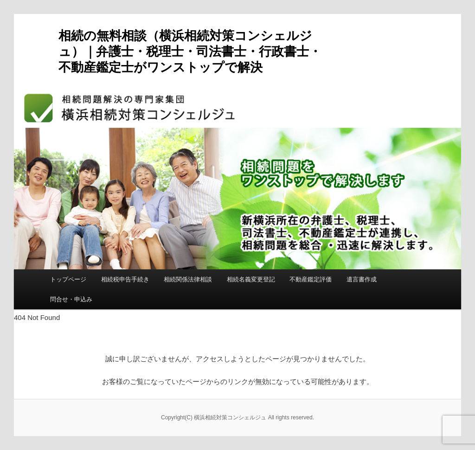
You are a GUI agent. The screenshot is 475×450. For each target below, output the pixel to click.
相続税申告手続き (125, 279)
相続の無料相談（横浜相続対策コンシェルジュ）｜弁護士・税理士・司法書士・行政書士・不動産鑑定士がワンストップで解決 (189, 51)
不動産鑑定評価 (310, 279)
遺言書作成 (362, 279)
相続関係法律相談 (188, 279)
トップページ (68, 279)
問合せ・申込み (71, 299)
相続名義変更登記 (251, 279)
